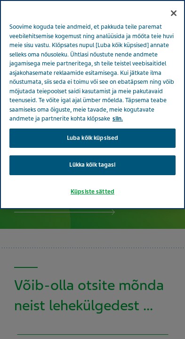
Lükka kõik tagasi (92, 165)
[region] (92, 104)
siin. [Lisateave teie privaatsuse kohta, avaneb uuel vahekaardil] (118, 118)
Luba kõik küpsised (92, 138)
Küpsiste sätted (92, 191)
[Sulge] (173, 13)
